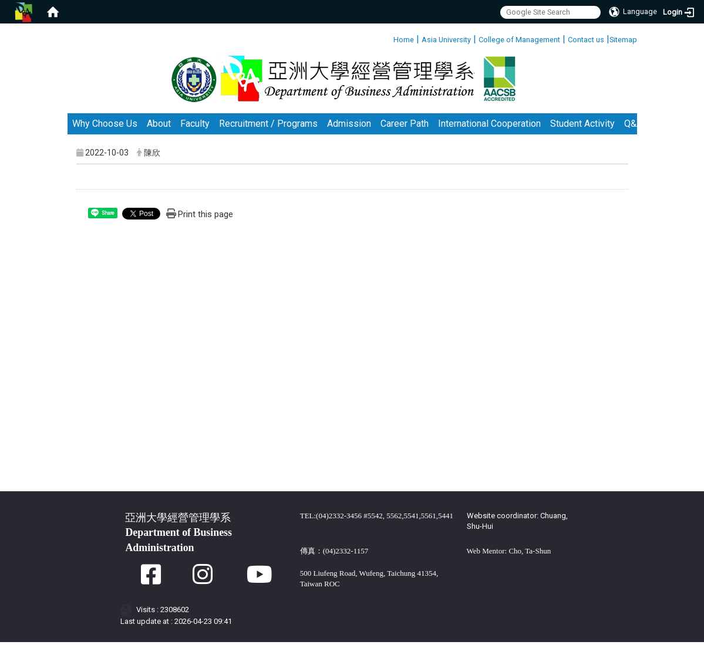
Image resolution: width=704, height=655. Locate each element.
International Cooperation (489, 136)
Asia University (446, 39)
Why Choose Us (104, 136)
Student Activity (582, 136)
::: (389, 37)
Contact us (586, 39)
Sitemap (623, 39)
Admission (349, 136)
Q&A (633, 136)
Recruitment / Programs (268, 136)
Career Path (404, 136)
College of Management (519, 39)
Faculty (195, 136)
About (159, 136)
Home (403, 39)
